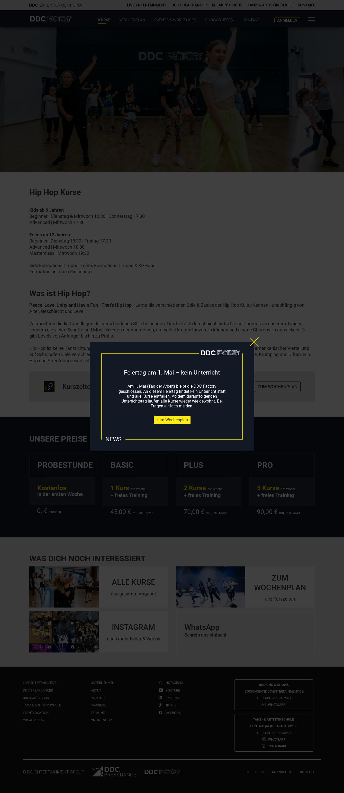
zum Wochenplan (172, 419)
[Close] (254, 342)
